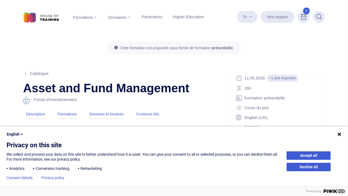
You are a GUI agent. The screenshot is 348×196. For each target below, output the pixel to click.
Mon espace (277, 17)
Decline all (309, 167)
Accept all (308, 155)
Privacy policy (52, 178)
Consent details (20, 178)
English (15, 134)
